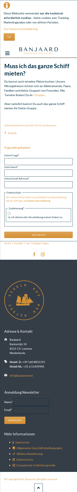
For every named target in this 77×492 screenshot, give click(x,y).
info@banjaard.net (21, 375)
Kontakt (18, 243)
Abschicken (38, 234)
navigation (7, 53)
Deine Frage (11, 155)
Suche (7, 243)
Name (9, 402)
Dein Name (11, 167)
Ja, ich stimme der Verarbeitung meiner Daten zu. (35, 217)
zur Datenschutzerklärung (37, 200)
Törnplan (39, 95)
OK (9, 36)
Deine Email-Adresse (16, 178)
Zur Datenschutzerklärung (21, 29)
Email (8, 410)
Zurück (12, 133)
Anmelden (15, 420)
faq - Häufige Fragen (37, 243)
